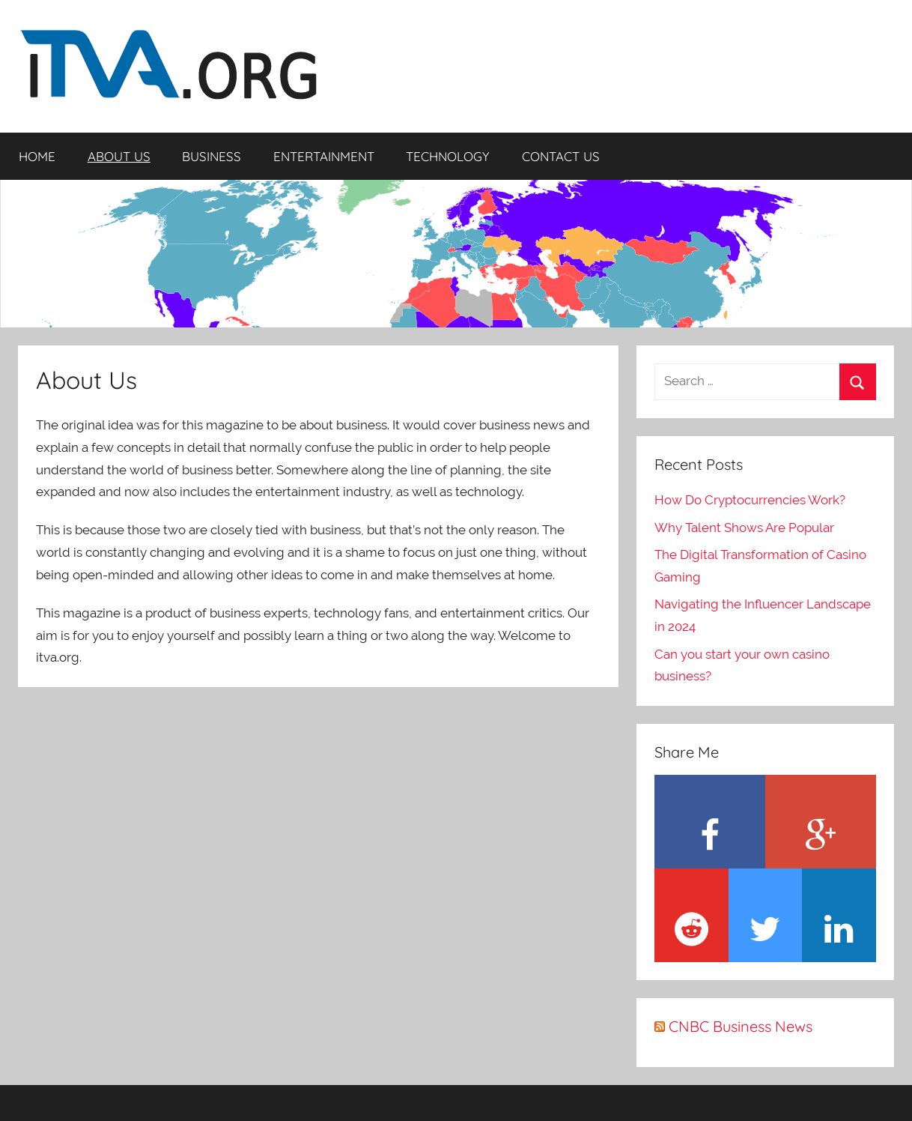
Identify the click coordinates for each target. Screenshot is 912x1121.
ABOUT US (119, 156)
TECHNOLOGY (448, 156)
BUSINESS (211, 156)
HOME (37, 156)
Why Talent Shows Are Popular (744, 527)
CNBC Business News (740, 1026)
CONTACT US (561, 156)
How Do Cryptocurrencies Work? (749, 499)
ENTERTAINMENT (323, 156)
